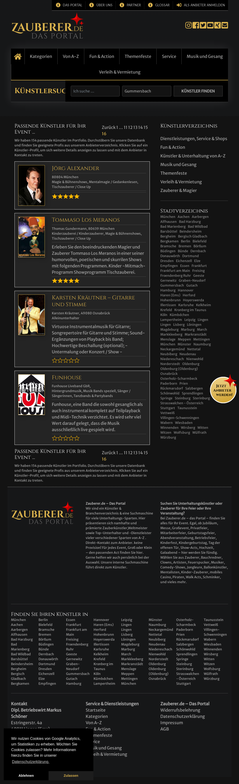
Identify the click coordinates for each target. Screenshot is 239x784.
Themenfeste (138, 56)
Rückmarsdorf (171, 388)
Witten (202, 428)
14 (140, 127)
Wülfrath (199, 432)
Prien (183, 383)
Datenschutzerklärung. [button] (30, 762)
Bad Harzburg (190, 222)
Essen (184, 266)
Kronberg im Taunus (190, 310)
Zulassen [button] (71, 775)
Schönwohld (185, 649)
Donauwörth (170, 256)
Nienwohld (194, 359)
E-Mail (224, 25)
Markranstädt (196, 334)
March (202, 329)
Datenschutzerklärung (182, 716)
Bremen (185, 246)
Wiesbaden (184, 423)
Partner (134, 5)
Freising (198, 271)
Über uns (104, 5)
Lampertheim (171, 320)
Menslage (168, 339)
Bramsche (168, 246)
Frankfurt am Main (175, 271)
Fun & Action (101, 56)
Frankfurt (199, 266)
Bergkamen (169, 241)
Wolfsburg (182, 432)
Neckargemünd (172, 349)
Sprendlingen (186, 654)
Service (169, 56)
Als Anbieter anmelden (204, 5)
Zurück (109, 127)
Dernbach (198, 251)
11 (125, 127)
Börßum (199, 246)
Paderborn (168, 383)
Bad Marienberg (173, 226)
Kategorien (41, 56)
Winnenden (169, 428)
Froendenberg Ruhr (175, 275)
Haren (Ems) (170, 295)
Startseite (18, 56)
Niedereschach (172, 359)
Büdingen (168, 251)
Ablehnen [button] (26, 775)
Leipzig (189, 320)
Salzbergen (194, 388)
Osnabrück (169, 374)
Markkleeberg (171, 334)
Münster (184, 344)
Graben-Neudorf (192, 280)
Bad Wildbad (198, 226)
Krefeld (166, 310)
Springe (166, 398)
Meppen (184, 339)
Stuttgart (167, 408)
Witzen (165, 432)
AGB (164, 729)
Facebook (196, 25)
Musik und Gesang (205, 56)
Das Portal (72, 5)
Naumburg (202, 344)
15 (146, 127)
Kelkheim (203, 305)
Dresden (167, 261)
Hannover (185, 290)
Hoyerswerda (193, 300)
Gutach (192, 285)
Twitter (203, 25)
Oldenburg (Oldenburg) (179, 369)
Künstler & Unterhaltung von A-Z (192, 156)
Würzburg (168, 437)
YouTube (210, 25)
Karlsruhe (186, 305)
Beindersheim (190, 231)
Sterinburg (201, 398)
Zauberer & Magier (178, 190)
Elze (197, 261)
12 (130, 127)
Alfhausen (168, 222)
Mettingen (201, 339)
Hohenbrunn (170, 300)
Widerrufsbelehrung (180, 710)
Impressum (171, 722)
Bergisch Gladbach (192, 236)
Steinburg (182, 398)
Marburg (188, 329)
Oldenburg (190, 364)
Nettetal (193, 349)
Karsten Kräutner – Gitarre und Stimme (93, 301)
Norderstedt (170, 364)
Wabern (166, 423)
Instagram (188, 25)
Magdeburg (169, 329)
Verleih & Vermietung (120, 72)
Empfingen (169, 266)
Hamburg (168, 290)
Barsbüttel (168, 231)
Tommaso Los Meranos (86, 220)
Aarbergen (200, 217)
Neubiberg (168, 354)
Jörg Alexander (75, 168)
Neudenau (187, 354)
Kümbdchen (179, 315)
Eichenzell (184, 261)
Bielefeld (200, 241)
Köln (163, 315)
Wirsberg (188, 428)
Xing (217, 25)
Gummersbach (172, 285)
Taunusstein (187, 408)
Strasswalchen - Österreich (181, 403)
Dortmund (190, 256)
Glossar (162, 5)
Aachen (184, 217)
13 (135, 127)
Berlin (185, 241)
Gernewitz (168, 280)
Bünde (183, 251)
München (167, 217)
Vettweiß (167, 413)
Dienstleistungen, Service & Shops (193, 138)
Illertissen (168, 305)
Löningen (194, 325)
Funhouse (66, 377)
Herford (189, 295)
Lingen (203, 320)
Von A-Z (71, 56)
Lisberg (179, 325)
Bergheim (168, 236)
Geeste (198, 275)
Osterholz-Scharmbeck (178, 378)
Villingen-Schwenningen (179, 418)
